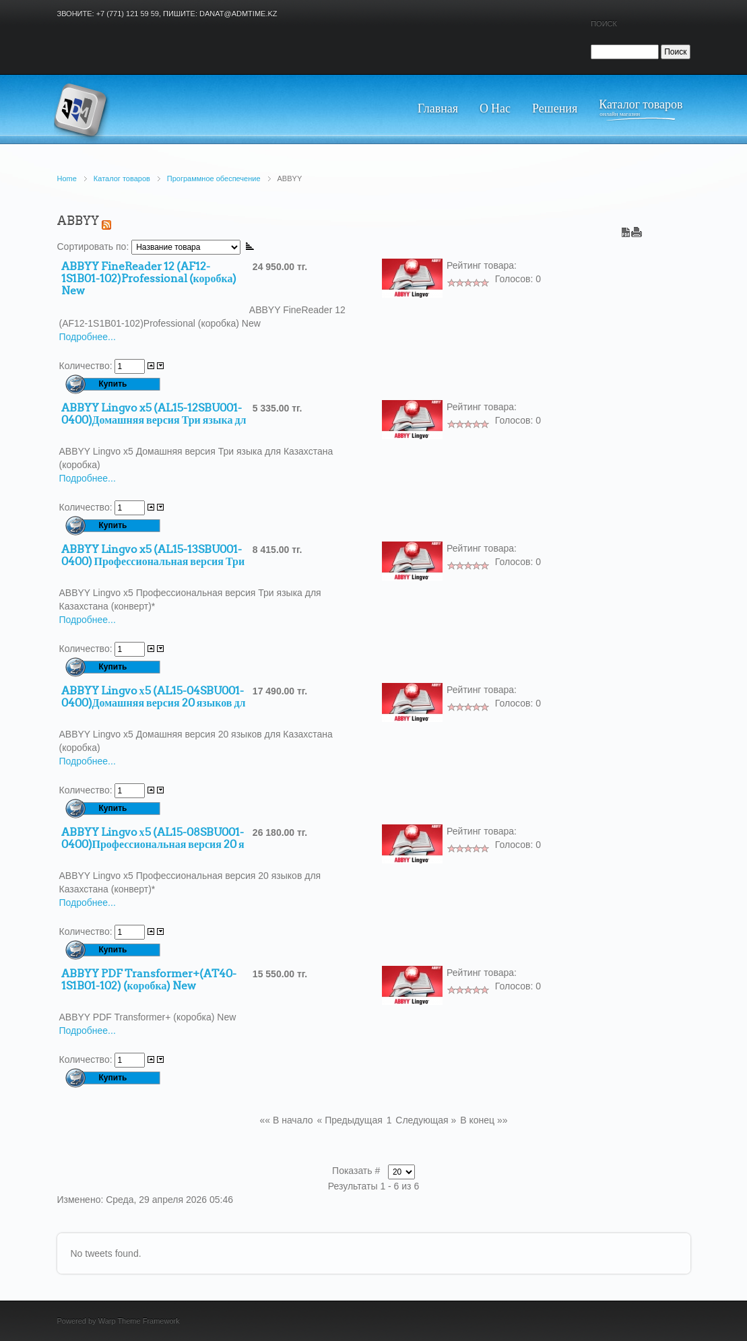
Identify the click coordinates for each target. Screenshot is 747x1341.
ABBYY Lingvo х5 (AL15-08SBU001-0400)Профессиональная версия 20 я (153, 838)
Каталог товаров (122, 178)
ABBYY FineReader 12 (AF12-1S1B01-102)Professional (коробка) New (149, 279)
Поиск (604, 24)
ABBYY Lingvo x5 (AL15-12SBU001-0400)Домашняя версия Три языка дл (154, 414)
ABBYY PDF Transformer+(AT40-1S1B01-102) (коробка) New (148, 980)
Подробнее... (87, 336)
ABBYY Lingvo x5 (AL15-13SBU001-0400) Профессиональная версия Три (153, 556)
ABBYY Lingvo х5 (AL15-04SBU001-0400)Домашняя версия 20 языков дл (153, 697)
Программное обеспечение (214, 178)
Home (67, 178)
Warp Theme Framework (139, 1321)
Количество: (87, 365)
